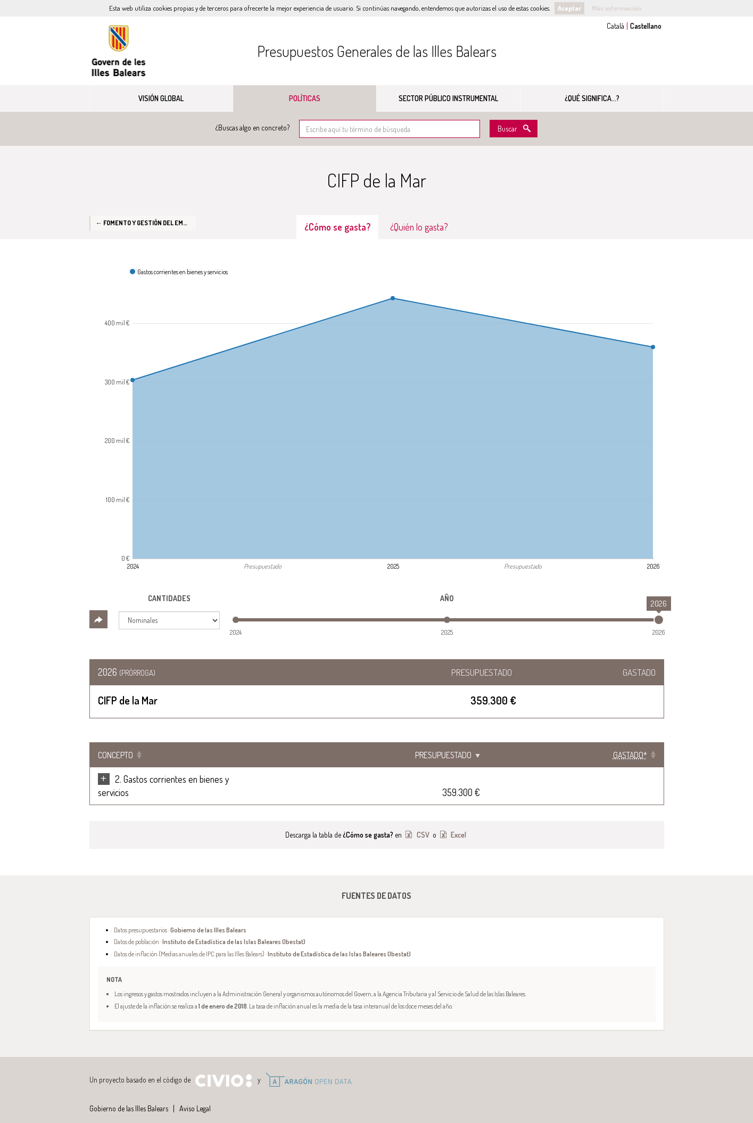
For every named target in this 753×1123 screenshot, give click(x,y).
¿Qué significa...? (592, 98)
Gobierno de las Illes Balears (118, 51)
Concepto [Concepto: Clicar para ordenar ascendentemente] (115, 755)
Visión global (161, 98)
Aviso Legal (195, 1095)
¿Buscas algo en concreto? (252, 127)
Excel (457, 821)
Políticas (304, 98)
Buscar (507, 128)
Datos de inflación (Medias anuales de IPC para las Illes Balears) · (262, 940)
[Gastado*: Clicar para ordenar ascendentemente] (629, 755)
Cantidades (169, 598)
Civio (223, 1068)
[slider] (658, 619)
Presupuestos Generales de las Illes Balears (377, 51)
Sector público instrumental (448, 98)
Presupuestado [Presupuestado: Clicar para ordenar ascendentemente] (550, 755)
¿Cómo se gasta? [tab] (337, 227)
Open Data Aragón (308, 1066)
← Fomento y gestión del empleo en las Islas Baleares (146, 222)
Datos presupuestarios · (180, 916)
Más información (616, 8)
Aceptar (569, 8)
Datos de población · (209, 928)
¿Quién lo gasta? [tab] (419, 227)
